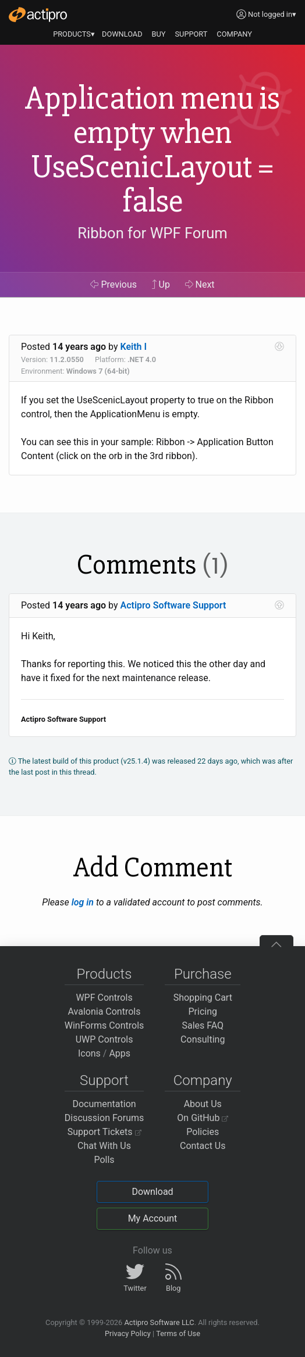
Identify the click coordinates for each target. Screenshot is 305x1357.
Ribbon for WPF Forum (152, 233)
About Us (203, 1103)
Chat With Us (104, 1145)
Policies (202, 1131)
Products (104, 974)
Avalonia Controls (104, 1011)
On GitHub (202, 1117)
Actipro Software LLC (159, 1322)
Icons (89, 1053)
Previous (113, 284)
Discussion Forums (104, 1117)
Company (202, 1080)
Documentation (104, 1103)
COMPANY (234, 34)
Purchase (203, 974)
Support (104, 1080)
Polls (104, 1159)
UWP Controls (104, 1039)
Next (200, 284)
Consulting (202, 1039)
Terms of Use (178, 1333)
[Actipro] (38, 14)
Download (152, 1191)
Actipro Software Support (173, 605)
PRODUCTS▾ (74, 34)
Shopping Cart (202, 997)
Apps (119, 1053)
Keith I (133, 346)
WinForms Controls (104, 1025)
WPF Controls (104, 997)
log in (83, 902)
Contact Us (203, 1145)
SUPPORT (191, 34)
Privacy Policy (128, 1333)
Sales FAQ (203, 1025)
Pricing (203, 1011)
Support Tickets (104, 1131)
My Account (153, 1218)
